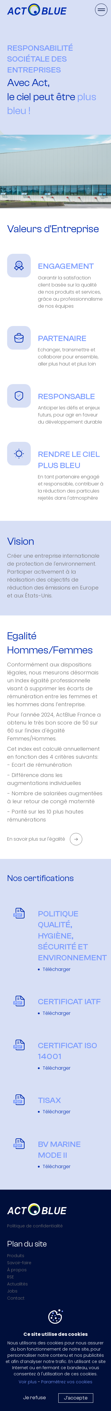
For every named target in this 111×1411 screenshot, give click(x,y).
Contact (16, 1298)
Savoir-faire (19, 1263)
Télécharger (56, 969)
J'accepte (76, 1398)
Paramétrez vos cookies (66, 1382)
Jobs (12, 1291)
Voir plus (28, 1382)
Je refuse (34, 1397)
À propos (17, 1270)
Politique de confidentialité (35, 1226)
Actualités (17, 1284)
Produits (15, 1256)
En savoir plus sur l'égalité (36, 839)
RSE (10, 1277)
